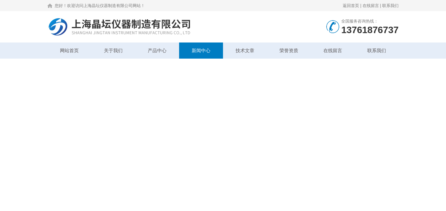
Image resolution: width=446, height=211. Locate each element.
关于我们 (113, 50)
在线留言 (371, 5)
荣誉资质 (288, 50)
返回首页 (351, 5)
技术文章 (245, 50)
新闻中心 (201, 50)
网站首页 (69, 50)
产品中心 (157, 50)
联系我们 (390, 5)
